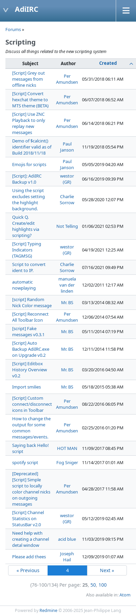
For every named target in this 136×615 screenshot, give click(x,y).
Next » (107, 570)
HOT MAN (67, 448)
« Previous (28, 570)
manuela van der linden (67, 285)
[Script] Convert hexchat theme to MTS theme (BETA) (30, 99)
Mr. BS (67, 302)
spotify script (25, 462)
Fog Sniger (67, 462)
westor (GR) (67, 179)
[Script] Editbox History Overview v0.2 (29, 369)
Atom (125, 595)
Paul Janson (67, 147)
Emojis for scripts (29, 164)
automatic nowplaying (24, 285)
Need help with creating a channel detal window (30, 539)
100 (103, 585)
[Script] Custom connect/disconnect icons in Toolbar (32, 404)
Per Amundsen (67, 79)
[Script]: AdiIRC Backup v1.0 (27, 179)
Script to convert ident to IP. (29, 267)
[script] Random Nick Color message (32, 302)
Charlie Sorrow (67, 199)
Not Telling (67, 226)
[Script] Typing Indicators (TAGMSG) (26, 250)
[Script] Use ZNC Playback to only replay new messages (28, 123)
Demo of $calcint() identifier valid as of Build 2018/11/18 (31, 147)
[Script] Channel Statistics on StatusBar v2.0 (28, 518)
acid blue (67, 539)
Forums (13, 29)
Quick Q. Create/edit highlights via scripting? (25, 226)
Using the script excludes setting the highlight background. (28, 199)
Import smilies (26, 387)
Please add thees (29, 557)
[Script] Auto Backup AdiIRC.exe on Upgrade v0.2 (30, 349)
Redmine (48, 610)
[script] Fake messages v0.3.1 (28, 331)
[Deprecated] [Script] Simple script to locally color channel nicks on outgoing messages (31, 489)
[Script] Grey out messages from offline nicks (28, 79)
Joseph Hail (67, 557)
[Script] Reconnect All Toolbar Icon (30, 317)
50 (93, 585)
